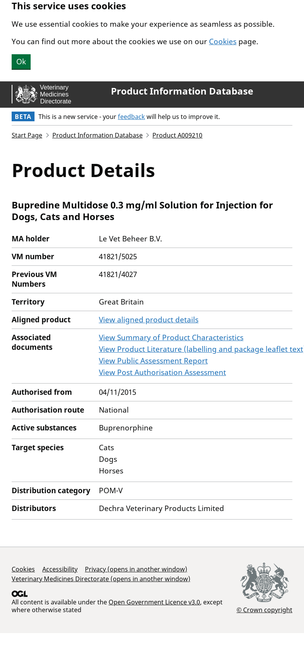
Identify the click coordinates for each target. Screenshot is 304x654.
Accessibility (60, 569)
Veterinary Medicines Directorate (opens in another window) (101, 579)
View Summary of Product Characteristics (171, 337)
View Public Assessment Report (153, 361)
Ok (21, 62)
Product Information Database (182, 91)
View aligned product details (149, 320)
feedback (131, 116)
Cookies (223, 41)
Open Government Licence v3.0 (154, 602)
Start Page (27, 135)
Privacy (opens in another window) (136, 569)
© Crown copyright (264, 610)
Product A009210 (177, 135)
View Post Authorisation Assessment (162, 372)
